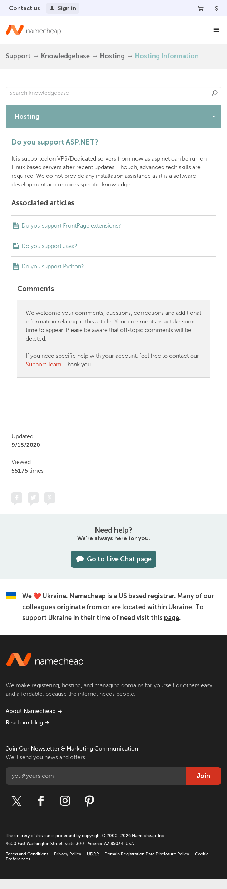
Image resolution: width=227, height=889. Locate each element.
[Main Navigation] (216, 30)
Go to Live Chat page (113, 559)
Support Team (43, 364)
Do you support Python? (52, 266)
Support (18, 56)
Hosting (112, 56)
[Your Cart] (200, 8)
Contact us (24, 8)
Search (214, 93)
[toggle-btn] (213, 116)
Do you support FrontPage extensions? (71, 226)
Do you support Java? (49, 246)
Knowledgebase (65, 56)
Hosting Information (167, 56)
